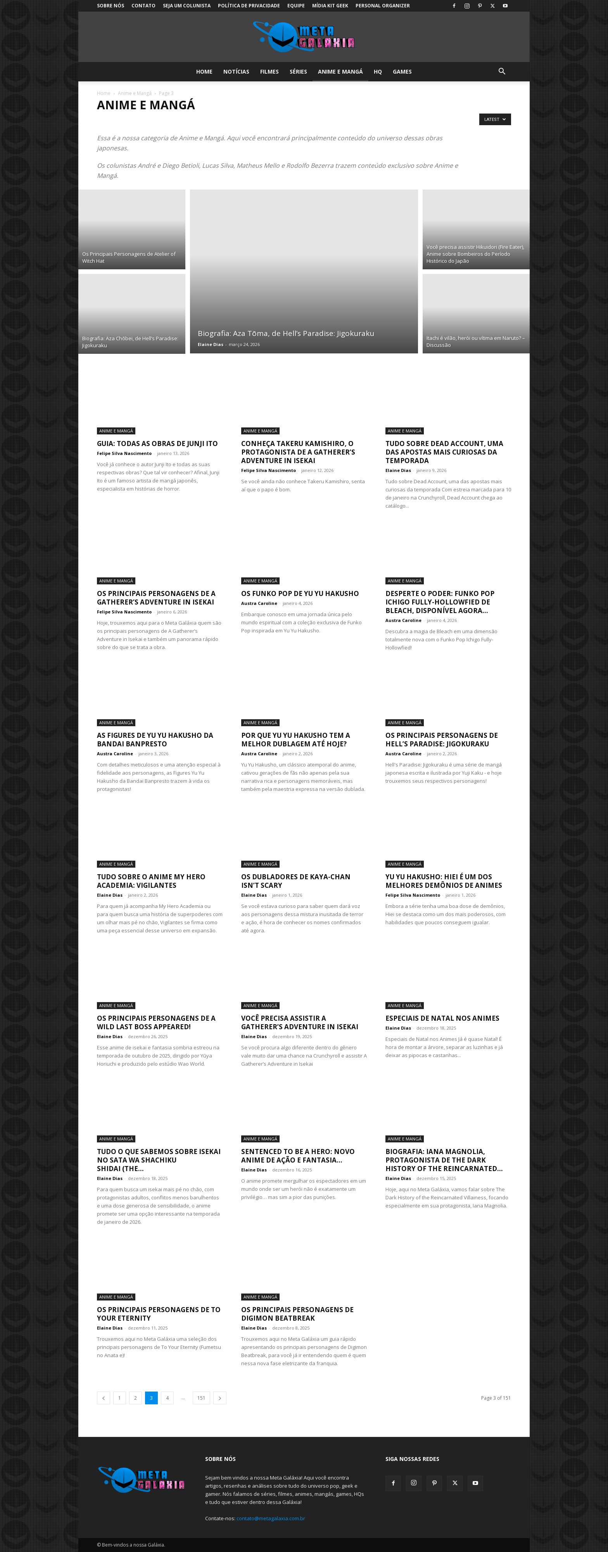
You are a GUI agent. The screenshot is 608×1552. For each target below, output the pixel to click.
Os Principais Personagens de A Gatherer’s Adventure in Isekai (156, 597)
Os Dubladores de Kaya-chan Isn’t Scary (296, 881)
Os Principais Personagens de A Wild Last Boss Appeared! (156, 1022)
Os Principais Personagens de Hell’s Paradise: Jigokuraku (441, 739)
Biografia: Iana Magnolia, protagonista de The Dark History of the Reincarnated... (444, 1160)
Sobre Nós (110, 5)
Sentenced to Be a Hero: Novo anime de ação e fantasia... (298, 1155)
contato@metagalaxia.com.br (271, 1518)
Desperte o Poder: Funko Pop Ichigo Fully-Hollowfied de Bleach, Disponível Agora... (439, 602)
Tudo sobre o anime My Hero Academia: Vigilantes (151, 881)
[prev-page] (103, 1398)
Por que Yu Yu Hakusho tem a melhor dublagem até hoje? (295, 739)
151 (201, 1398)
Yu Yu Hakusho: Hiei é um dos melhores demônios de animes (443, 881)
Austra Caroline (259, 603)
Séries (298, 71)
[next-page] (219, 1398)
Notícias (236, 71)
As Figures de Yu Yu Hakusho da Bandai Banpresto (155, 739)
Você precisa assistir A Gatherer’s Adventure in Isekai (299, 1022)
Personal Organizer (383, 5)
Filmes (269, 71)
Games (402, 71)
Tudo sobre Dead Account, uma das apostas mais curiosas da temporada (444, 452)
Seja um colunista (187, 5)
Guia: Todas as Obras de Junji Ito (157, 443)
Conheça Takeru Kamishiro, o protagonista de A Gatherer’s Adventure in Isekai (298, 452)
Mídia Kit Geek (330, 5)
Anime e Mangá (340, 71)
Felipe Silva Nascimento (124, 453)
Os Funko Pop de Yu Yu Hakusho (300, 593)
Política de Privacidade (249, 5)
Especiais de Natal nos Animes (442, 1018)
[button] (501, 72)
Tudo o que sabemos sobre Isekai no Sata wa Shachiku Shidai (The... (159, 1160)
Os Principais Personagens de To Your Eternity (159, 1314)
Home (204, 71)
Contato (143, 5)
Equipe (296, 5)
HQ (378, 71)
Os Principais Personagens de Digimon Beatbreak (297, 1314)
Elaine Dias (210, 344)
